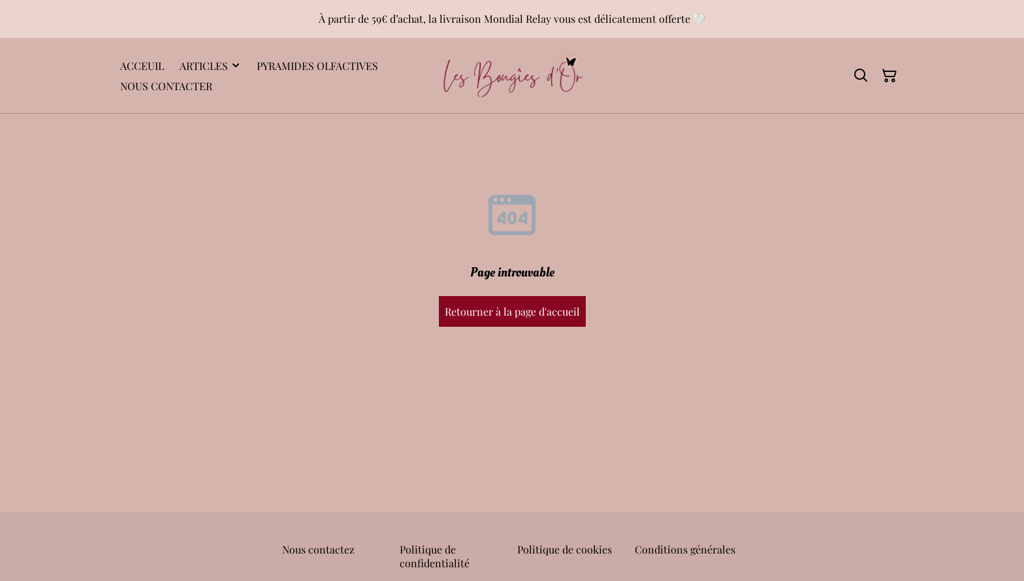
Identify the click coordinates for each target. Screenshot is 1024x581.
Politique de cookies (564, 549)
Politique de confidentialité (435, 555)
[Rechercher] (860, 75)
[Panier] (889, 75)
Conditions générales (685, 549)
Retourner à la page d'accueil (512, 311)
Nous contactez (318, 549)
